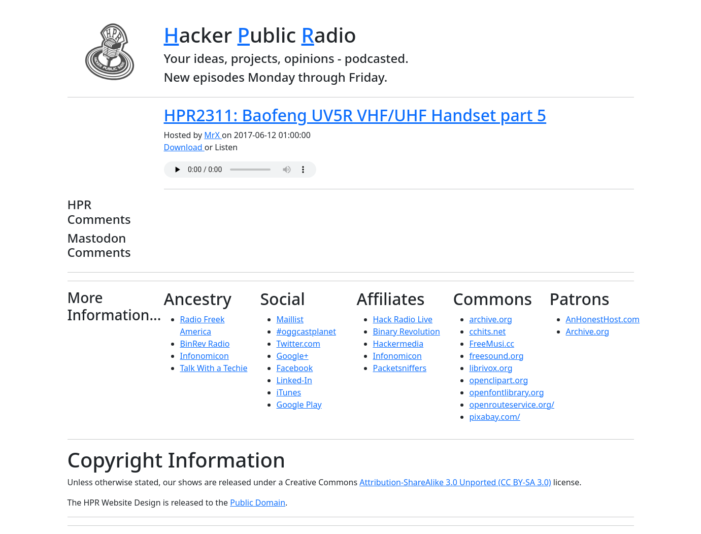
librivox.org (491, 368)
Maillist (290, 319)
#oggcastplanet (306, 331)
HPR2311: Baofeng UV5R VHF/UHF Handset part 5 (355, 115)
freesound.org (497, 355)
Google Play (299, 404)
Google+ (293, 355)
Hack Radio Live (403, 319)
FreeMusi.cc (492, 343)
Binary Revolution (406, 331)
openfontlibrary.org (507, 392)
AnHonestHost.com (603, 319)
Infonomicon (204, 355)
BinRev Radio (205, 343)
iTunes (289, 392)
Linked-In (294, 380)
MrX (213, 135)
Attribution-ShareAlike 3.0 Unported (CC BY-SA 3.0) (455, 482)
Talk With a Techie (214, 368)
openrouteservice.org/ (512, 404)
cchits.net (488, 331)
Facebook (295, 368)
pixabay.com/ (495, 416)
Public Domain (257, 502)
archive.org (491, 319)
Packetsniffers (400, 368)
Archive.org (588, 331)
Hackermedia (398, 343)
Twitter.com (299, 343)
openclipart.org (499, 380)
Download (184, 147)
